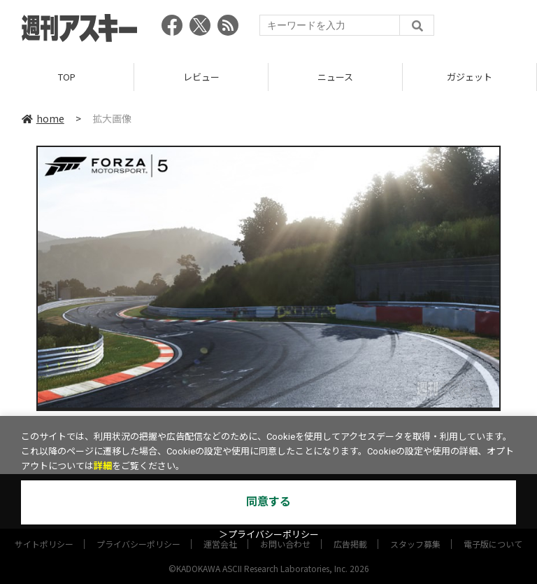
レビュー (201, 76)
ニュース (335, 76)
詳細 (103, 466)
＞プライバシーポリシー (269, 534)
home (43, 118)
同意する (268, 501)
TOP (67, 76)
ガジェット (469, 76)
